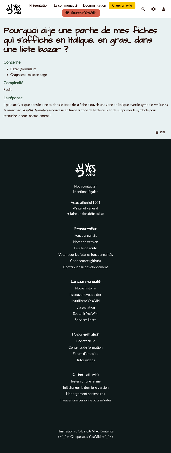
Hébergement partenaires (85, 394)
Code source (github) (85, 261)
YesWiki (95, 436)
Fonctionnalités (85, 235)
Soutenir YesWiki (81, 13)
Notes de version (85, 242)
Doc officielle (85, 341)
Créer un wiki (122, 5)
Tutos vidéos (85, 360)
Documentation (94, 5)
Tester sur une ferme (85, 381)
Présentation (38, 5)
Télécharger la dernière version (85, 387)
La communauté (65, 5)
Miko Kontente (103, 431)
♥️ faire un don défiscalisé (85, 213)
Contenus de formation (85, 347)
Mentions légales (85, 192)
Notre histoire (85, 288)
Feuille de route (85, 248)
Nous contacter (85, 186)
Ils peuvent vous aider (85, 294)
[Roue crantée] (153, 9)
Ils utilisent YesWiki (85, 301)
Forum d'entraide (85, 353)
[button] (163, 9)
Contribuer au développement (85, 267)
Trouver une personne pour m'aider (85, 400)
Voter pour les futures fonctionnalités (85, 254)
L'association (85, 307)
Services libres (85, 320)
